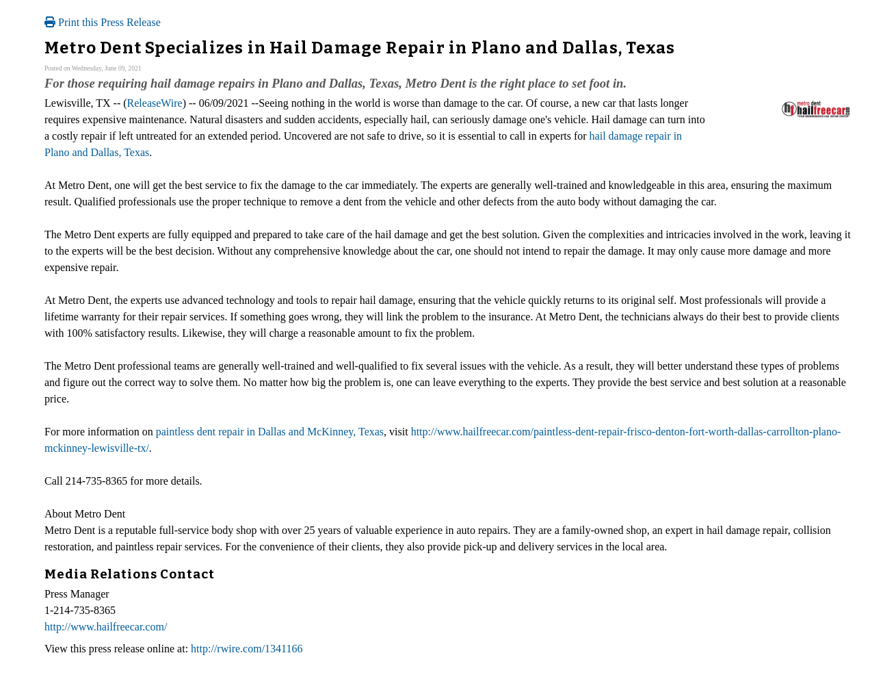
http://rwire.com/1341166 (246, 648)
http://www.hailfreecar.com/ (105, 626)
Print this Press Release (102, 22)
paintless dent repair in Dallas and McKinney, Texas (270, 431)
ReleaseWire (155, 103)
